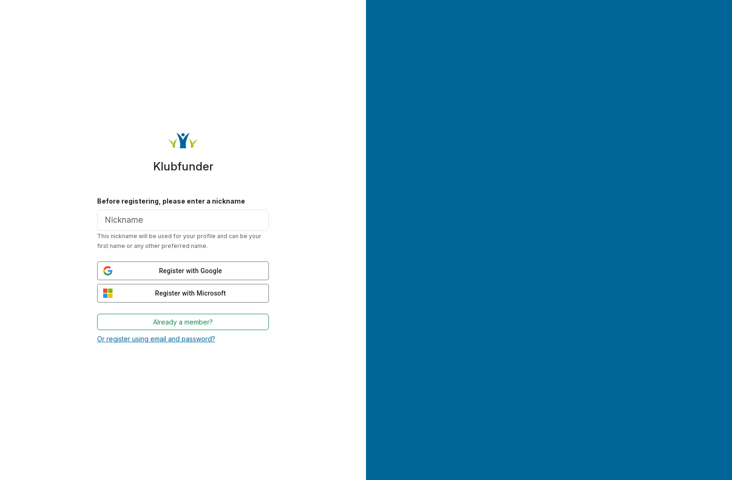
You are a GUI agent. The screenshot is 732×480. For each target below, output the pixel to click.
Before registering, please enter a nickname (171, 201)
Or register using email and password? (156, 339)
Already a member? (183, 322)
